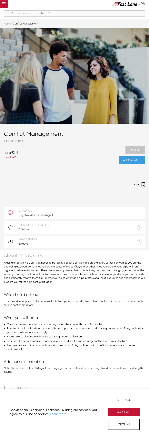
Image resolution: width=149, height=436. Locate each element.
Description (16, 387)
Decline (124, 424)
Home (7, 24)
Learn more (58, 414)
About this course (23, 255)
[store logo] (128, 4)
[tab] (74, 255)
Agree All (124, 412)
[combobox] (74, 13)
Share (135, 150)
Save (139, 185)
